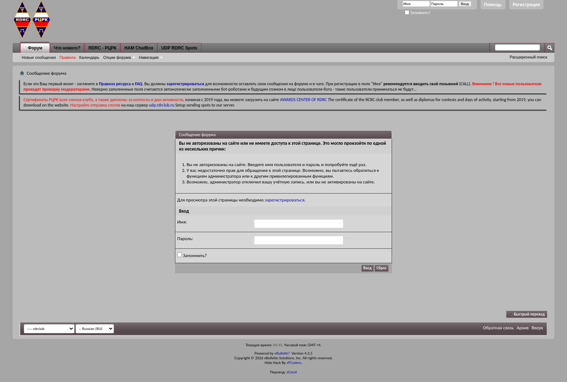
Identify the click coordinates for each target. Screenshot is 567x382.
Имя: (182, 222)
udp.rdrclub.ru (161, 105)
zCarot (292, 372)
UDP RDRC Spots (179, 48)
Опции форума (117, 57)
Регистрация (526, 4)
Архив (523, 327)
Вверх (537, 327)
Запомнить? (418, 13)
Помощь (493, 4)
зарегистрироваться (284, 200)
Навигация (148, 57)
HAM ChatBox (138, 48)
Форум (35, 48)
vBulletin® (282, 353)
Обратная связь (498, 327)
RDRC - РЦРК (102, 48)
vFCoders (294, 362)
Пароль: (185, 238)
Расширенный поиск (528, 57)
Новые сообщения (39, 57)
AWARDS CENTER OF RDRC (303, 99)
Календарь (89, 57)
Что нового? (67, 48)
